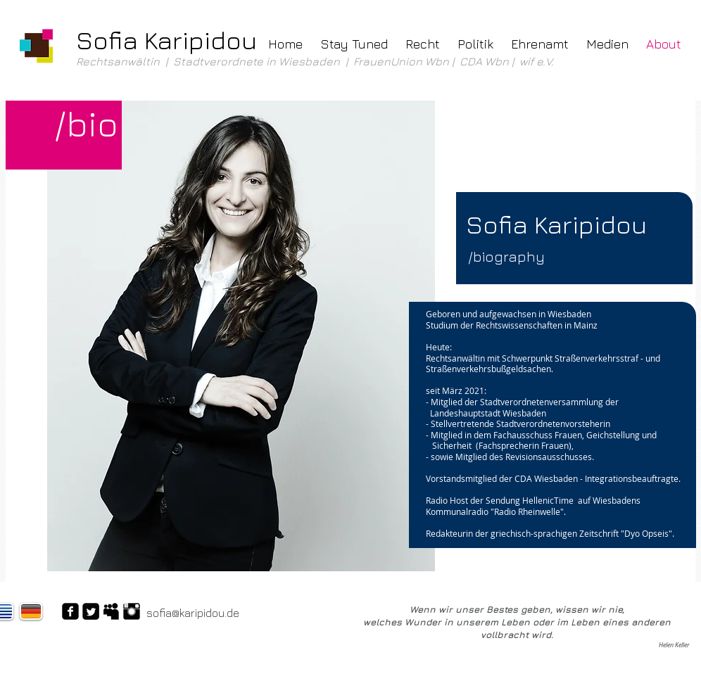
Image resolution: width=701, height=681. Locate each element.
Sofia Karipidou (166, 40)
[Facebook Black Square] (70, 611)
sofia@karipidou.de (192, 612)
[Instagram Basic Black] (131, 611)
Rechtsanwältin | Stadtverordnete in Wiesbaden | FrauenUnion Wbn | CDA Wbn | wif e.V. (316, 61)
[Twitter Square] (90, 611)
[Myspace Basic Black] (111, 611)
